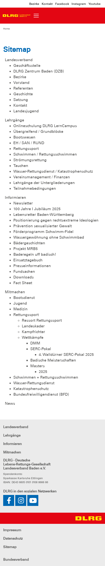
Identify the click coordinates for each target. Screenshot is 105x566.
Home (6, 28)
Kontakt (47, 3)
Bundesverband (16, 560)
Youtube (94, 3)
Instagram (79, 3)
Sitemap (10, 547)
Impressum (12, 530)
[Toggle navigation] (36, 16)
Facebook (62, 3)
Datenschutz (13, 538)
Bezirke (34, 3)
